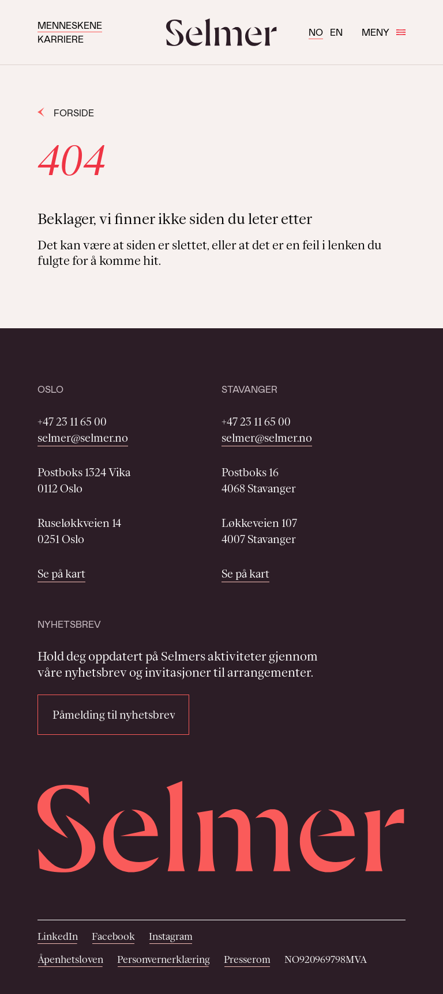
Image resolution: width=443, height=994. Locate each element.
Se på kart (61, 574)
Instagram (171, 936)
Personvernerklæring (163, 959)
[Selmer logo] (221, 32)
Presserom (247, 959)
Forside (65, 112)
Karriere (60, 38)
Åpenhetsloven (70, 959)
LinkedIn (57, 936)
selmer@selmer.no (82, 438)
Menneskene (69, 25)
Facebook (113, 936)
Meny (384, 31)
